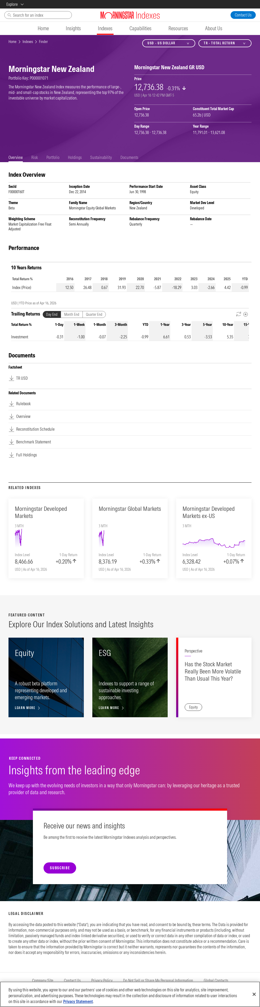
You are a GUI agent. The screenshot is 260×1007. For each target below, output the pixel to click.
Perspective (193, 651)
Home (12, 41)
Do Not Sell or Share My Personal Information (158, 980)
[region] (130, 994)
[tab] (15, 157)
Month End (71, 314)
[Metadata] (245, 314)
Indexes (28, 41)
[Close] (254, 994)
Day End (52, 314)
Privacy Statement (78, 1001)
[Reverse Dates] (239, 314)
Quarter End (94, 314)
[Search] (38, 15)
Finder (43, 41)
